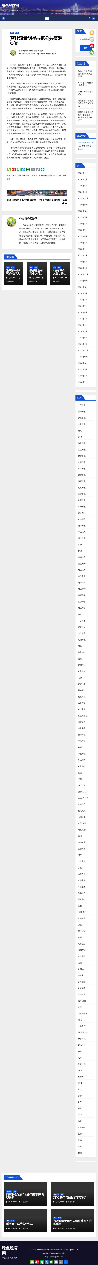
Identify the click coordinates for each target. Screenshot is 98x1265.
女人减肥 (82, 811)
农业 (80, 1108)
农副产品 (82, 665)
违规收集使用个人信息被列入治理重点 (85, 103)
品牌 (80, 1134)
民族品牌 (82, 899)
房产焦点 (82, 633)
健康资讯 (82, 418)
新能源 (81, 690)
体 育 (80, 1115)
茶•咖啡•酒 (82, 1032)
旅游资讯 (82, 475)
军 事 (80, 836)
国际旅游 (82, 589)
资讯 (12, 33)
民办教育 (82, 703)
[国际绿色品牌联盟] (37, 192)
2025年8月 (83, 224)
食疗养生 (82, 735)
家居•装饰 (82, 823)
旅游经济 (82, 684)
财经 (80, 545)
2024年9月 (83, 293)
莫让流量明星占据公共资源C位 (36, 40)
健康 (80, 1146)
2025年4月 (83, 249)
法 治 (80, 963)
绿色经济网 (10, 6)
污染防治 (82, 785)
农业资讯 (82, 456)
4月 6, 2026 (12, 1202)
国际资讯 (82, 526)
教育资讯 (82, 500)
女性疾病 (82, 519)
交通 (80, 659)
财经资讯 (82, 506)
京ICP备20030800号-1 (57, 1253)
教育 (80, 1102)
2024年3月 (83, 331)
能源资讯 (82, 481)
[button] (89, 18)
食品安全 (82, 564)
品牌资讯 (82, 494)
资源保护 (82, 849)
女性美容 (82, 804)
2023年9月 (83, 369)
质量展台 (82, 728)
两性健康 (82, 830)
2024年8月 (83, 300)
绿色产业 (82, 754)
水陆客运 (82, 880)
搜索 (79, 31)
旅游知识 (82, 988)
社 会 (80, 1020)
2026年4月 (83, 173)
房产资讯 (82, 411)
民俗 (80, 1058)
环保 (80, 1007)
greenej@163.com (56, 1257)
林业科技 (82, 652)
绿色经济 (40, 1250)
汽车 (80, 779)
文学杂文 (82, 956)
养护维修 (82, 931)
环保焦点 (82, 887)
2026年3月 (83, 179)
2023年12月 (83, 350)
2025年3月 (83, 255)
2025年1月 (82, 268)
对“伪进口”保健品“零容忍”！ (70, 1197)
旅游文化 (82, 792)
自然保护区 (83, 1013)
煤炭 (80, 906)
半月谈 (40, 51)
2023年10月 (83, 363)
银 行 (80, 614)
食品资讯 (82, 449)
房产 (80, 855)
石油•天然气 (83, 798)
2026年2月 (83, 186)
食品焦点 (82, 760)
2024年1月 (82, 344)
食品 (80, 1140)
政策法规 (82, 1064)
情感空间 (82, 950)
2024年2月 (83, 338)
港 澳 (80, 1083)
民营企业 (82, 874)
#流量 (48, 54)
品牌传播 (82, 602)
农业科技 (82, 766)
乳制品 (81, 969)
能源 (80, 937)
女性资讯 (82, 487)
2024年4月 (83, 325)
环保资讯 (82, 468)
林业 (80, 1121)
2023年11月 (83, 357)
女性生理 (82, 918)
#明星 (42, 54)
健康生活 (82, 627)
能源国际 (82, 595)
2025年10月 (83, 211)
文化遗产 (82, 1026)
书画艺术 (82, 842)
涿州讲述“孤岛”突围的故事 (21, 200)
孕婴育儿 (82, 1039)
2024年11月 (83, 281)
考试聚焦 (82, 709)
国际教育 (82, 608)
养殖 (80, 868)
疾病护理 (82, 557)
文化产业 (82, 741)
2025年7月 (82, 230)
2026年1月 (82, 192)
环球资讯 (82, 538)
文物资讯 (82, 640)
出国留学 (82, 817)
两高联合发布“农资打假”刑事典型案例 (85, 73)
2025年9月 (83, 217)
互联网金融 (83, 716)
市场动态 (82, 532)
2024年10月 (83, 287)
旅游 (80, 1051)
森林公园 (82, 1045)
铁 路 (80, 773)
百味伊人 (82, 994)
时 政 (16, 33)
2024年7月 (82, 306)
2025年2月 (83, 262)
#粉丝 (54, 54)
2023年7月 (82, 382)
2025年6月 (83, 236)
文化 (80, 1089)
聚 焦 (80, 437)
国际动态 (82, 570)
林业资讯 (82, 443)
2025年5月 (83, 243)
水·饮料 (81, 1077)
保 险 (80, 925)
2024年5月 (83, 319)
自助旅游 (82, 893)
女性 (80, 1153)
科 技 (80, 747)
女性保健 (82, 697)
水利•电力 (82, 912)
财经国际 (82, 513)
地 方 (12, 267)
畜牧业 (81, 975)
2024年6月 (83, 312)
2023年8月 (83, 376)
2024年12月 (83, 274)
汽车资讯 (82, 405)
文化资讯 (82, 424)
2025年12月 (83, 198)
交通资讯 (82, 462)
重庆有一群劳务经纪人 (13, 272)
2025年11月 (83, 205)
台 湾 (80, 1096)
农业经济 (82, 671)
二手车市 (82, 621)
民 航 (80, 678)
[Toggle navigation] (47, 18)
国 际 (59, 267)
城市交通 (82, 576)
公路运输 (82, 982)
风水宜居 (82, 944)
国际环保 (82, 583)
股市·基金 (82, 1001)
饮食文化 (82, 861)
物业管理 (82, 722)
